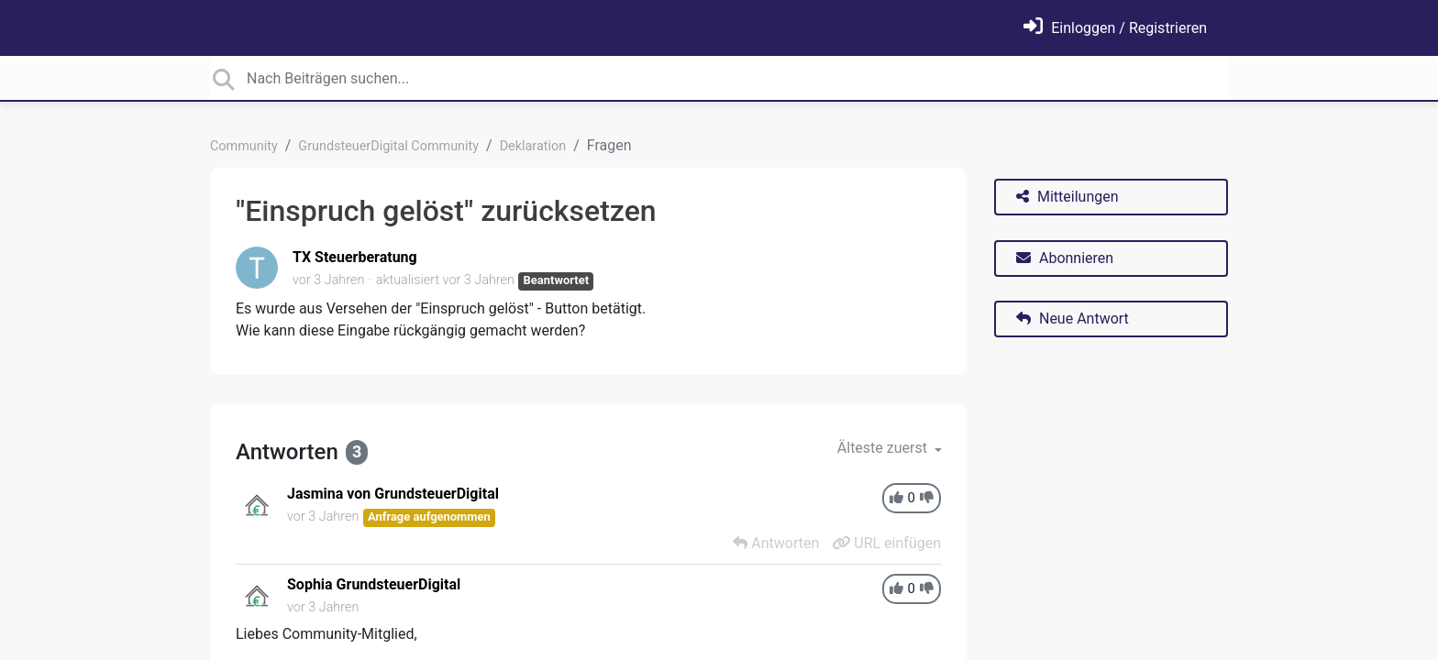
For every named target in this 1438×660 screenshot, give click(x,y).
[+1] (896, 498)
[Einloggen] (1115, 28)
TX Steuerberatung (355, 257)
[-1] (927, 498)
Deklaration (533, 146)
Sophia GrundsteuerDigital (373, 584)
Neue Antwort (1072, 318)
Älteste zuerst (884, 447)
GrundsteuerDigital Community (388, 146)
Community (244, 146)
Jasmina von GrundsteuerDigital (393, 493)
